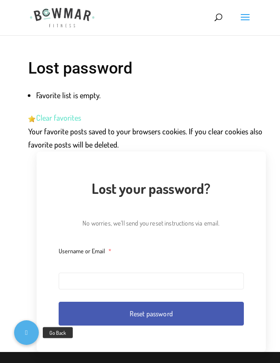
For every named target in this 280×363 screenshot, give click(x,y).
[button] (26, 332)
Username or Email (85, 251)
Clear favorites (58, 117)
